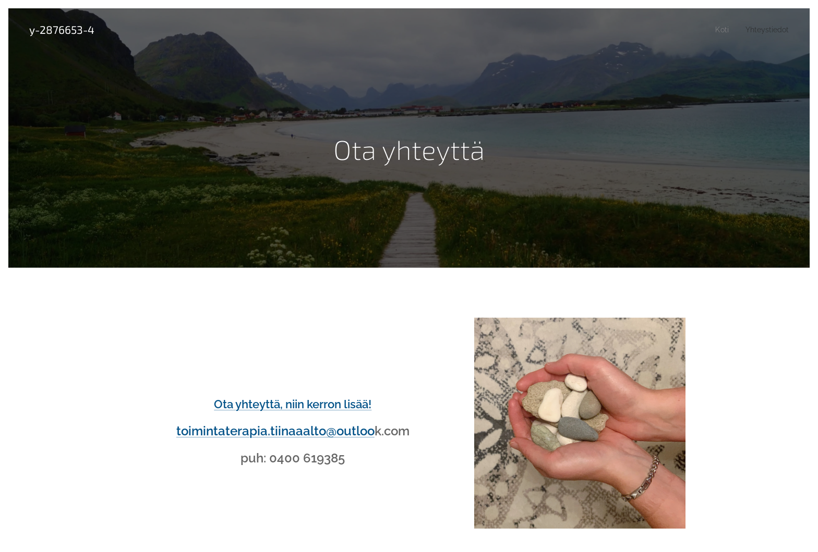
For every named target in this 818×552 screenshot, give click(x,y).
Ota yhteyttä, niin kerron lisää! (292, 404)
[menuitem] (719, 30)
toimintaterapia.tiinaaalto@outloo (275, 430)
